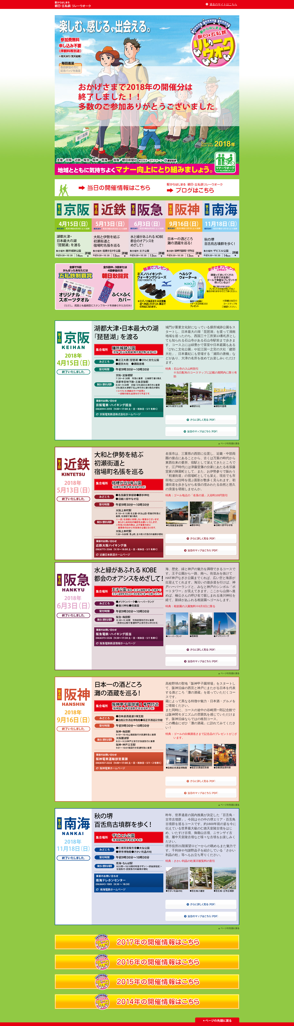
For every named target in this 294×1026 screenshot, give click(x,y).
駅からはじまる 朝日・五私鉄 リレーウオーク (73, 4)
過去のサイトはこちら (223, 4)
